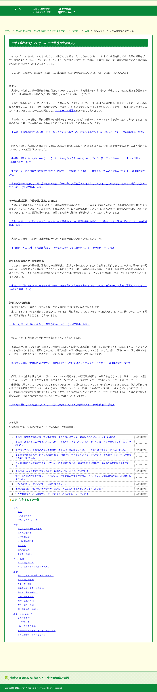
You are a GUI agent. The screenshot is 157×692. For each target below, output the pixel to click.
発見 (15, 508)
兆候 (20, 511)
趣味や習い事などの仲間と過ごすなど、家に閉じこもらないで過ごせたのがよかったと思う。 (60, 489)
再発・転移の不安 (26, 579)
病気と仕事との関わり (28, 592)
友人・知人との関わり (28, 605)
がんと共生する (41, 11)
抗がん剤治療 (24, 537)
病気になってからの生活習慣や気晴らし (36, 575)
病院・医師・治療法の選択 (30, 529)
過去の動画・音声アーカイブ (66, 11)
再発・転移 (18, 559)
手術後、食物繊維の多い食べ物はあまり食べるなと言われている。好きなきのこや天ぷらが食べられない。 (67, 437)
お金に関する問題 (26, 596)
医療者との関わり (26, 554)
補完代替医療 (24, 550)
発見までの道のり (26, 516)
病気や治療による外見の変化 (31, 588)
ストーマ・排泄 (25, 584)
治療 (15, 525)
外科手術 (22, 545)
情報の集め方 (24, 618)
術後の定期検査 (25, 533)
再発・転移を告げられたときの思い (34, 567)
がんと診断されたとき (28, 520)
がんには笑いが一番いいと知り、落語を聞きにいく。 (41, 484)
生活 (15, 571)
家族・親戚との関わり (28, 601)
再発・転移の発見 (26, 563)
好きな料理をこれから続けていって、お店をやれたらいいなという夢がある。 (53, 494)
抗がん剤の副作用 (26, 541)
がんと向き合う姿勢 (27, 626)
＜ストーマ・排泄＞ (65, 110)
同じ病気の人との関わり (29, 609)
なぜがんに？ (24, 622)
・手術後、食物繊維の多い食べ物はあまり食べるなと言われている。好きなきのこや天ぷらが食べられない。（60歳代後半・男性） (77, 132)
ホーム (17, 9)
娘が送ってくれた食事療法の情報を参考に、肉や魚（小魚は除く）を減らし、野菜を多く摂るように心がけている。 (71, 450)
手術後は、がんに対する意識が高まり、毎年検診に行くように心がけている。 (53, 471)
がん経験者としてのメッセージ (32, 635)
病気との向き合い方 (23, 614)
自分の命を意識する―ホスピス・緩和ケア (37, 630)
